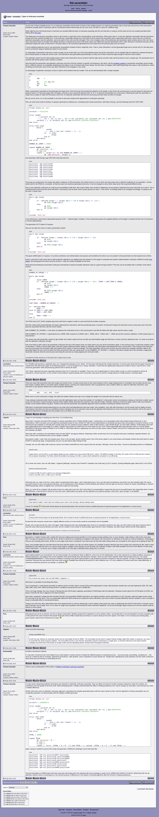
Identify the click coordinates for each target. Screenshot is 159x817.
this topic (38, 33)
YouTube (94, 812)
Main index (62, 809)
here (75, 434)
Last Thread (141, 788)
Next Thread (149, 788)
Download (69, 809)
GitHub (89, 812)
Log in (90, 10)
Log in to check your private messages (76, 10)
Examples (86, 809)
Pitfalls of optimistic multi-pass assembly (70, 667)
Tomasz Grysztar (77, 812)
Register (83, 8)
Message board (94, 809)
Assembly (16, 16)
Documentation (77, 809)
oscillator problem (119, 63)
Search (78, 8)
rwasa (84, 815)
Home (73, 8)
